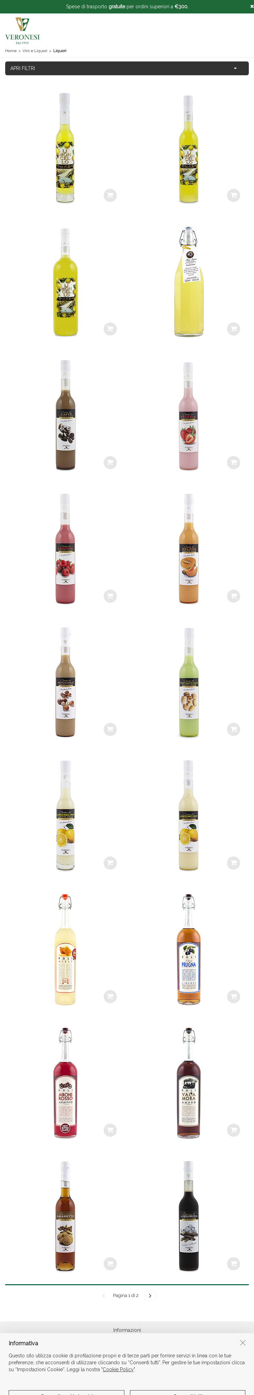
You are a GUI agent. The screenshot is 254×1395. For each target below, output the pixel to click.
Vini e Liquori (34, 50)
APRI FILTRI (22, 68)
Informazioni (127, 1332)
